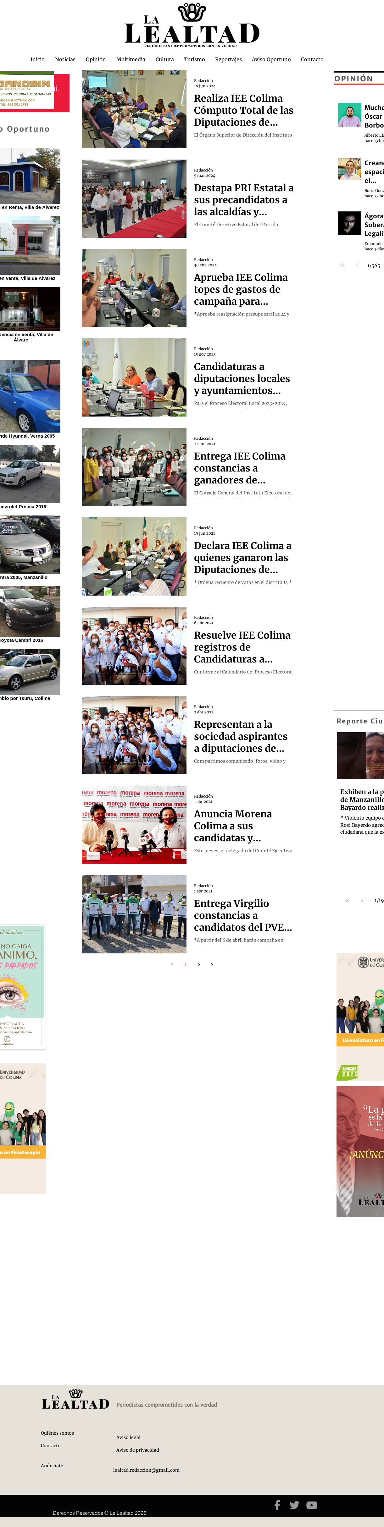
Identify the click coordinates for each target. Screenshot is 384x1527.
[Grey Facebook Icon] (277, 1505)
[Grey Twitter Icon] (294, 1505)
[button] (65, 59)
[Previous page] (172, 964)
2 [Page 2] (199, 965)
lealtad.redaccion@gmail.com (146, 1470)
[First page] (347, 900)
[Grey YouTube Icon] (312, 1505)
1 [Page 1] (185, 965)
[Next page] (212, 964)
